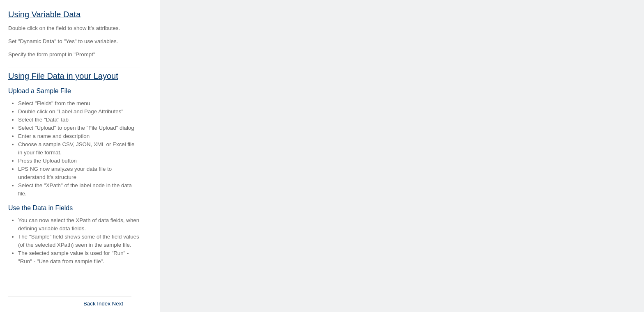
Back (89, 304)
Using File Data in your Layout (63, 75)
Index (103, 304)
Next (117, 304)
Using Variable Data (44, 14)
